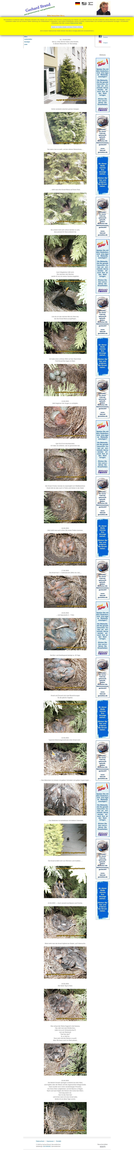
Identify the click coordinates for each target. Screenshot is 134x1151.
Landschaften (28, 39)
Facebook (105, 37)
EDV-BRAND (47, 1146)
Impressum (50, 1141)
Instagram (105, 42)
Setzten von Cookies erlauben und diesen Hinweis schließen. (67, 27)
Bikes (25, 36)
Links (25, 44)
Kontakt (58, 1141)
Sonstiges (27, 42)
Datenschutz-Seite (76, 23)
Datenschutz (40, 1141)
